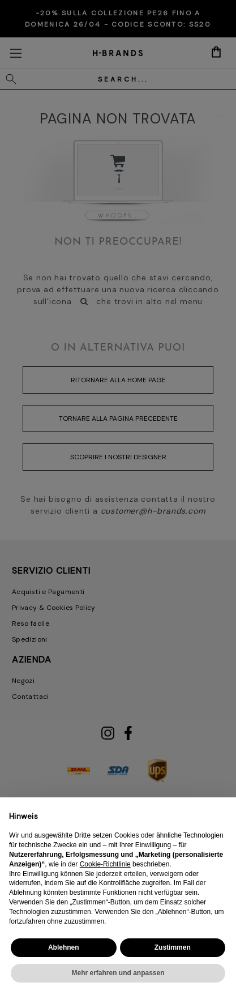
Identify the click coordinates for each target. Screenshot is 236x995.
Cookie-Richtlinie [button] (105, 864)
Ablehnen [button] (63, 947)
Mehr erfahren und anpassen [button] (117, 973)
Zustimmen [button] (173, 947)
